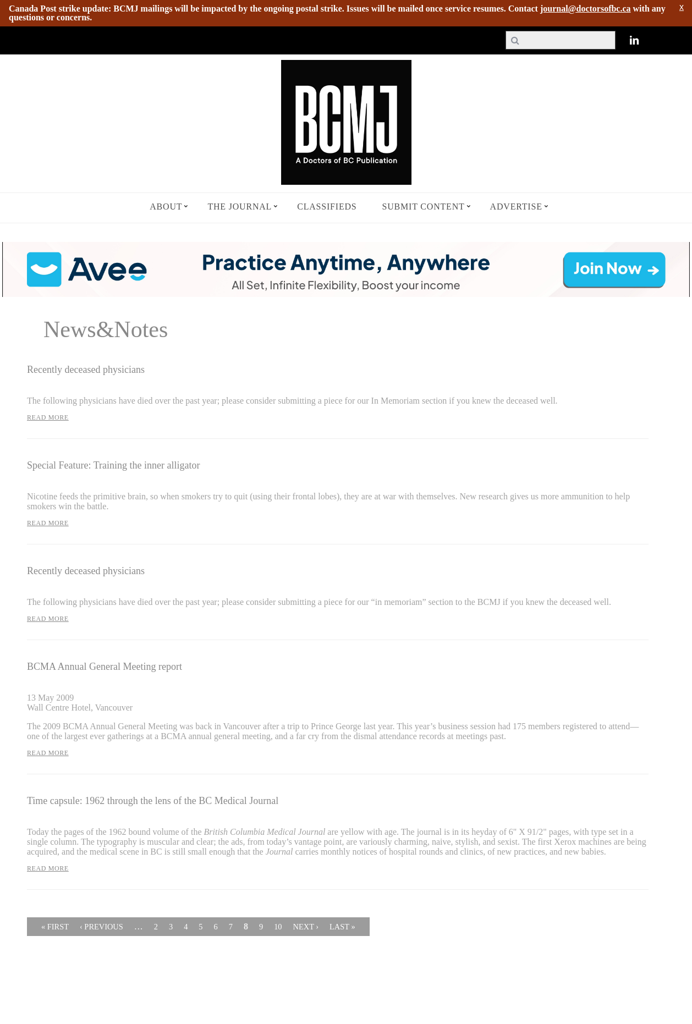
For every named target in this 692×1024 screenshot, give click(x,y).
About (166, 206)
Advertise (516, 206)
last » (342, 926)
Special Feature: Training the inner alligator (113, 465)
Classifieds (326, 206)
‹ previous (101, 926)
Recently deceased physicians (86, 369)
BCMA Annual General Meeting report (104, 666)
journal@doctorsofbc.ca (585, 8)
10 (278, 926)
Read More (48, 417)
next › (306, 926)
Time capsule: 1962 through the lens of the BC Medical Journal (152, 800)
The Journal (239, 206)
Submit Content (423, 206)
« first (55, 926)
